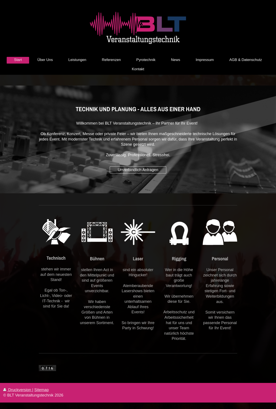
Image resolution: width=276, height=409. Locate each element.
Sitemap (41, 390)
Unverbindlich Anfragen (138, 170)
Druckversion (17, 390)
